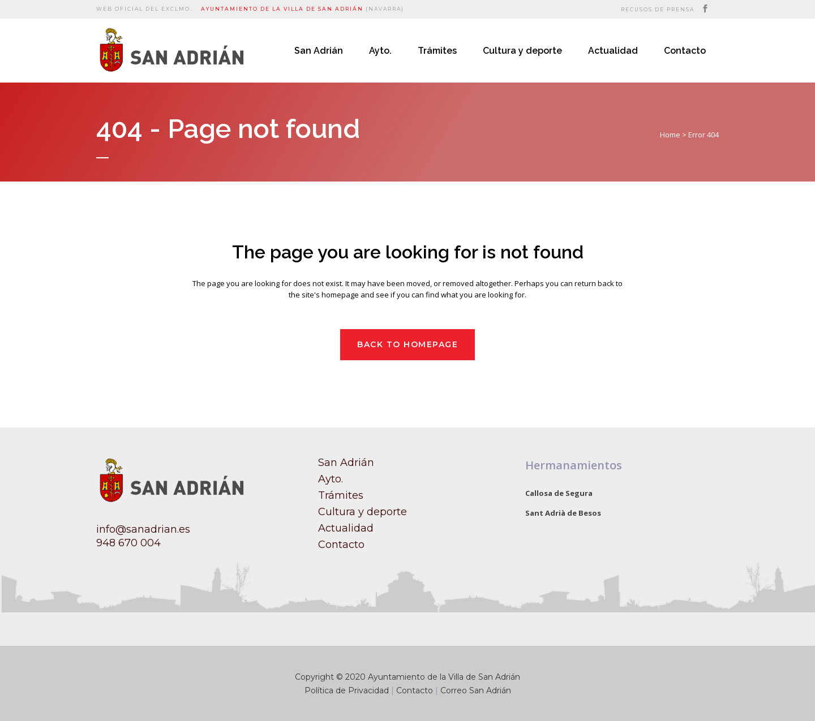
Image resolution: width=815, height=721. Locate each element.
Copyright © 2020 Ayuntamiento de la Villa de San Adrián (407, 676)
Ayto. (330, 479)
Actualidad (346, 528)
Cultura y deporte (362, 512)
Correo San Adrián (475, 690)
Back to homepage (407, 344)
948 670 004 (128, 543)
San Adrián (346, 462)
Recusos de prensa (657, 9)
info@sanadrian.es (143, 529)
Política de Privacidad (346, 690)
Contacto (341, 544)
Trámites (340, 495)
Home (670, 134)
